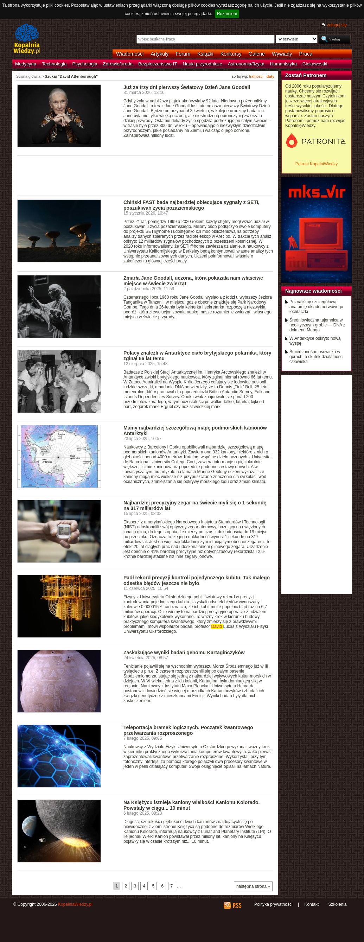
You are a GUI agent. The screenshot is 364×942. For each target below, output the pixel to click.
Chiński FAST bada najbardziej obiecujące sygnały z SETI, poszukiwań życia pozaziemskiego (191, 205)
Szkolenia (337, 904)
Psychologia (84, 63)
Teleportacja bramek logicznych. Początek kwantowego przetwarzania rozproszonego (188, 730)
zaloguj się (337, 25)
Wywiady (282, 54)
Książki (205, 54)
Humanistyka (283, 63)
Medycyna (25, 63)
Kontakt (311, 904)
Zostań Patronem (306, 75)
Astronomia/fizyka (246, 63)
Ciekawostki (314, 63)
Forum (183, 54)
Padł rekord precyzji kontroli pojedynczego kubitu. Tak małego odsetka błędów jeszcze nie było (196, 580)
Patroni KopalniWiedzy (316, 163)
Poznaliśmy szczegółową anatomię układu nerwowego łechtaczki (316, 306)
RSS (237, 905)
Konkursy (231, 54)
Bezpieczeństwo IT (157, 63)
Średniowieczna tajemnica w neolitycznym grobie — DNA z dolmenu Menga (317, 325)
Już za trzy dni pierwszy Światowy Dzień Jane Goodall (186, 87)
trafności (256, 76)
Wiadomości (129, 54)
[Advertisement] (145, 175)
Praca (306, 54)
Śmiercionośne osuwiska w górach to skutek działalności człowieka (316, 356)
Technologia (54, 63)
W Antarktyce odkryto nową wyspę (314, 341)
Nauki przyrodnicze (202, 63)
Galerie (257, 54)
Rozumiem (227, 13)
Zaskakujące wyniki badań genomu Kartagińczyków (184, 652)
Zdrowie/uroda (118, 63)
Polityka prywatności (273, 904)
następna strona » (253, 886)
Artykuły (159, 54)
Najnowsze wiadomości (313, 291)
